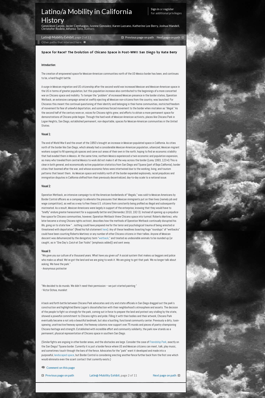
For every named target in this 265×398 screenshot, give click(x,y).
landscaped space (64, 355)
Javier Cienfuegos (77, 26)
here (105, 229)
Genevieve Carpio (52, 26)
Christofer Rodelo (53, 28)
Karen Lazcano (121, 26)
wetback (104, 238)
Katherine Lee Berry (145, 26)
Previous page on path (139, 37)
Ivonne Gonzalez (100, 26)
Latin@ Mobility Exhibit (57, 37)
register (168, 9)
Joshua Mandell (169, 26)
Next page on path (168, 37)
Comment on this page (60, 367)
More (165, 393)
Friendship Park (158, 342)
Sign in (155, 9)
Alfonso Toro (74, 28)
